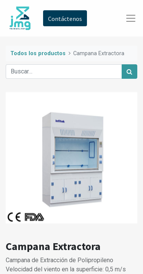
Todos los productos (38, 53)
